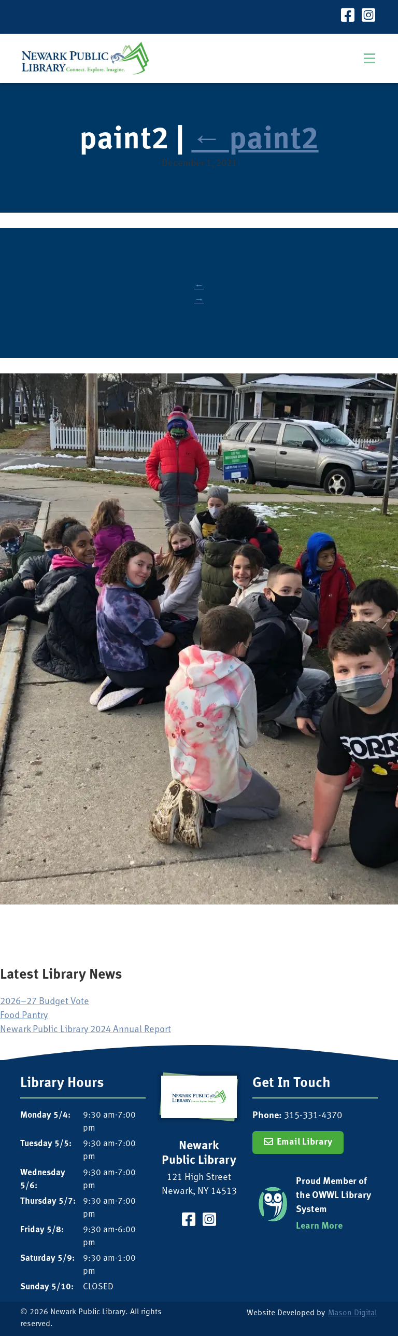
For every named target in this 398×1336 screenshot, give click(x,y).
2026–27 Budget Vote (44, 1002)
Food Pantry (24, 1016)
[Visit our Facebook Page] (347, 17)
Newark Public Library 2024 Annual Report (85, 1030)
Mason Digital (352, 1313)
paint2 (254, 141)
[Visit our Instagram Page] (368, 17)
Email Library (304, 1142)
